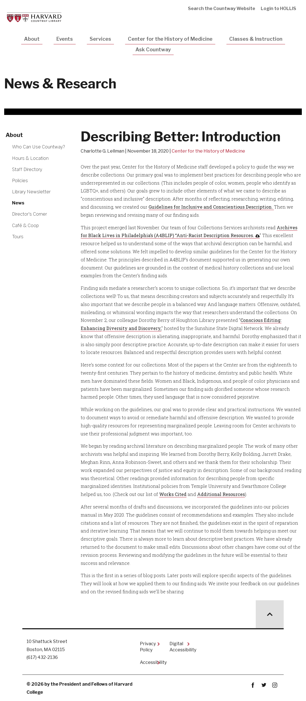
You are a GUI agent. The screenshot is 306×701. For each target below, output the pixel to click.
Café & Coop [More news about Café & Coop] (25, 225)
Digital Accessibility (179, 646)
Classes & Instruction (255, 39)
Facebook (253, 685)
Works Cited (173, 494)
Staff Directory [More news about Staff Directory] (27, 169)
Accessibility (150, 662)
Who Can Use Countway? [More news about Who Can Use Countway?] (38, 147)
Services (100, 39)
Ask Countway (153, 49)
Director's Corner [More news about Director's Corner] (29, 214)
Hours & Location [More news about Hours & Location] (30, 158)
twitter (264, 685)
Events (64, 39)
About (32, 39)
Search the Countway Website (221, 8)
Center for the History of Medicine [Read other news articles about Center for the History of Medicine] (208, 151)
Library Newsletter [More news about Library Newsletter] (31, 191)
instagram (274, 685)
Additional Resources (221, 494)
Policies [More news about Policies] (20, 180)
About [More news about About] (14, 135)
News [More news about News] (18, 203)
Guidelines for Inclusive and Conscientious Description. (211, 207)
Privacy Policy (148, 646)
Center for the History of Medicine (170, 39)
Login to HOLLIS (278, 8)
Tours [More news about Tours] (17, 236)
